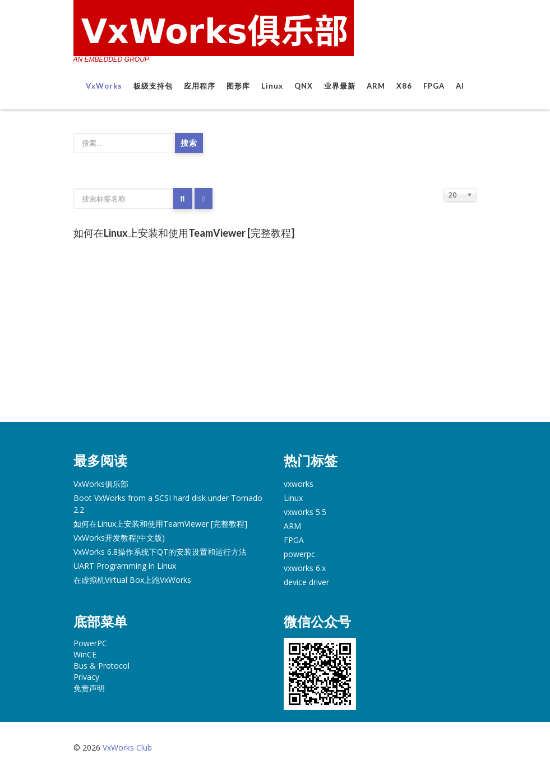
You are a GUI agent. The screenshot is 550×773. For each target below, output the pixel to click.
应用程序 (199, 85)
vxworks (298, 483)
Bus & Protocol (101, 665)
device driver (306, 582)
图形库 (238, 85)
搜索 (189, 143)
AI (460, 85)
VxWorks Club (127, 747)
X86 (404, 85)
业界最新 (339, 85)
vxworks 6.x (305, 568)
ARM (376, 85)
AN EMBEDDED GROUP (111, 59)
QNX (303, 85)
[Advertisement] (275, 337)
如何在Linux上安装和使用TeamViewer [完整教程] (183, 233)
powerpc (299, 554)
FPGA (434, 85)
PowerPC (90, 643)
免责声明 (89, 688)
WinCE (84, 654)
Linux (272, 85)
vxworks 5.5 (305, 512)
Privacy (86, 676)
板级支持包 (153, 85)
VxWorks (104, 85)
